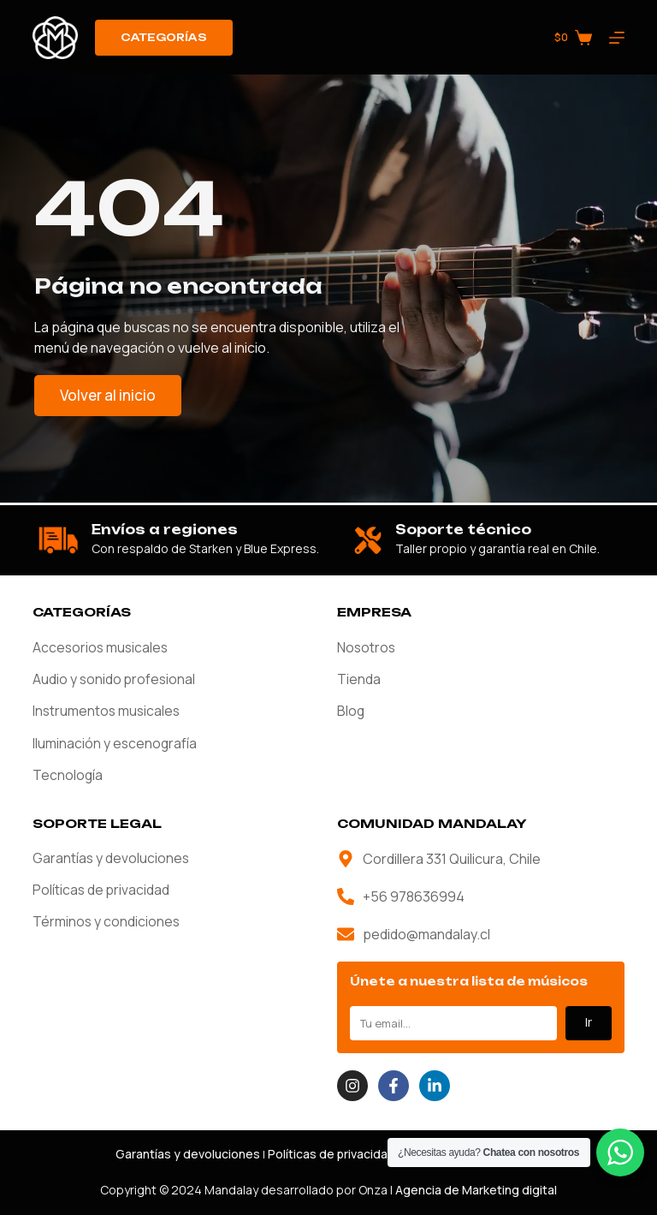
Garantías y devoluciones (112, 858)
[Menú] (616, 37)
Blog (351, 710)
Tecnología (68, 775)
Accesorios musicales (102, 645)
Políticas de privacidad (102, 891)
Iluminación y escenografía (115, 743)
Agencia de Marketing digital (476, 1190)
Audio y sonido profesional (115, 678)
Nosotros (367, 645)
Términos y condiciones (107, 923)
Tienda (359, 678)
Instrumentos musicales (108, 710)
